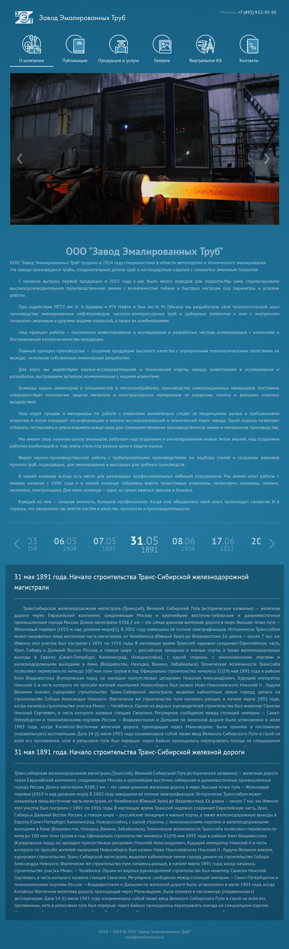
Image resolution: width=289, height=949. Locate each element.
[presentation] (19, 159)
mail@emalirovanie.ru (144, 937)
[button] (17, 544)
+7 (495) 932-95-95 (257, 12)
